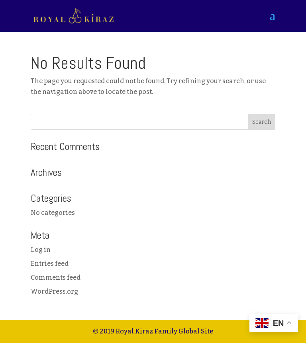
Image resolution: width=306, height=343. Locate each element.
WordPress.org (54, 291)
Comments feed (55, 277)
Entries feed (50, 263)
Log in (41, 249)
